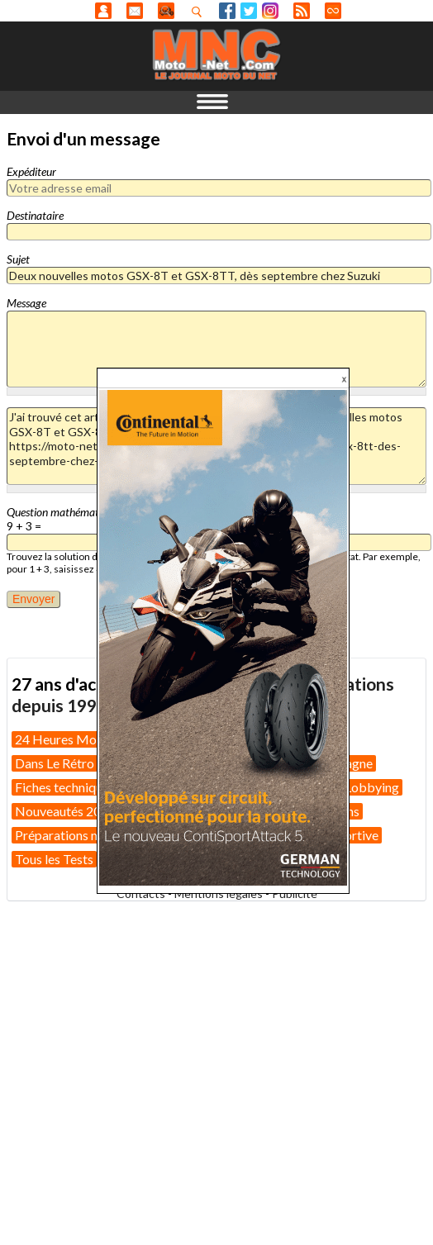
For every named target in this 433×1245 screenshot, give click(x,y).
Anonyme (103, 10)
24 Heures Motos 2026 (81, 739)
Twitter (248, 10)
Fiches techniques (65, 787)
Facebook (227, 10)
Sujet (18, 259)
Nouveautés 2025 (65, 811)
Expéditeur (31, 171)
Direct (333, 10)
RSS (301, 10)
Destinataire (35, 215)
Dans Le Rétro (54, 763)
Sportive (354, 835)
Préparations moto (68, 835)
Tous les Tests (54, 859)
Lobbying (372, 787)
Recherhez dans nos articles (200, 11)
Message (26, 303)
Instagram (270, 10)
